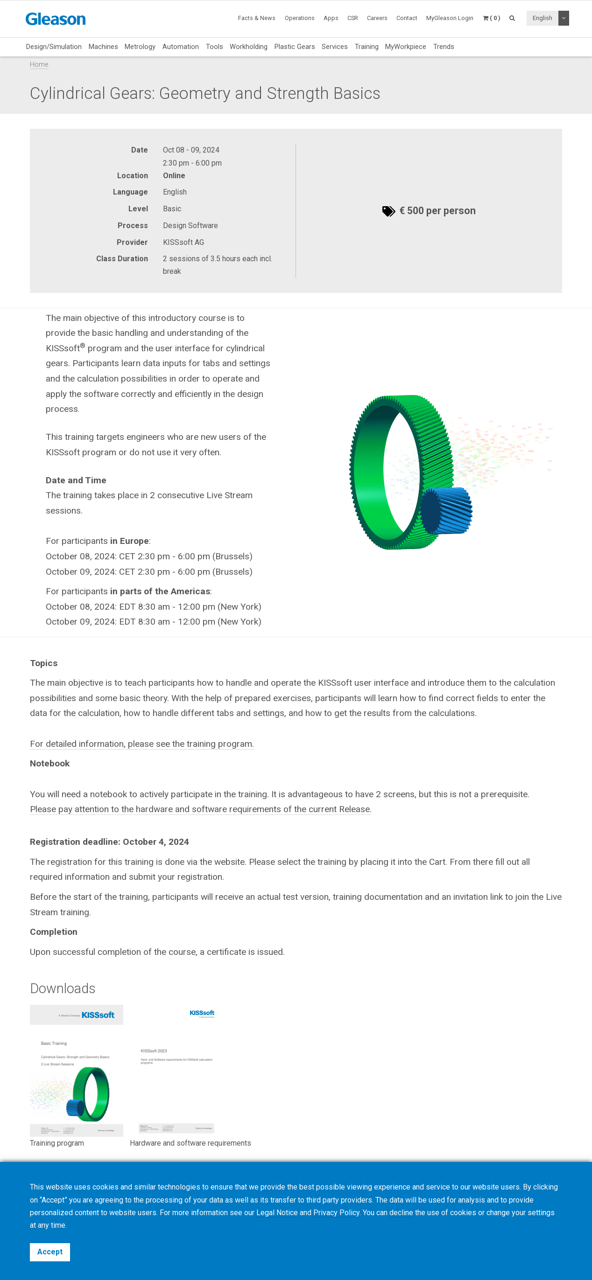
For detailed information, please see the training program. (142, 743)
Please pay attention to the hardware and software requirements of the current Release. (201, 809)
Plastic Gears (295, 46)
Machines (103, 46)
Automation (180, 46)
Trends (443, 46)
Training (367, 46)
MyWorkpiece (405, 46)
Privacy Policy (336, 1212)
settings (541, 1212)
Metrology (140, 46)
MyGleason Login (449, 17)
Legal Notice (277, 1212)
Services (335, 46)
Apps (331, 17)
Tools (214, 46)
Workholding (249, 46)
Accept (50, 1251)
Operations (300, 17)
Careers (377, 17)
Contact (406, 17)
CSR (352, 17)
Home (39, 65)
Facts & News (256, 17)
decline (401, 1212)
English (542, 17)
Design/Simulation (54, 46)
